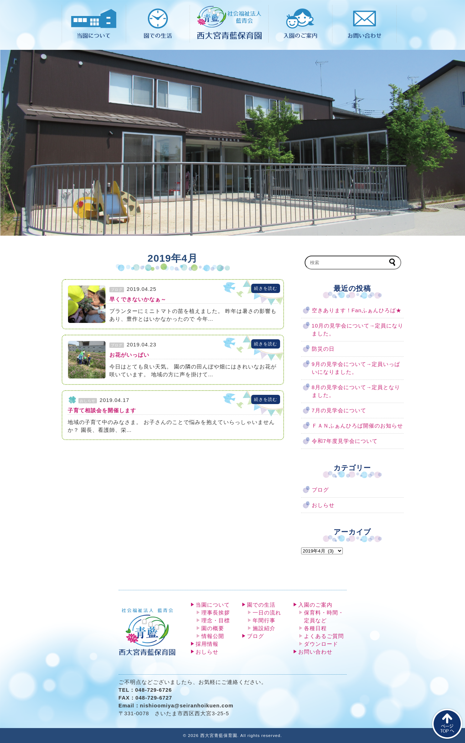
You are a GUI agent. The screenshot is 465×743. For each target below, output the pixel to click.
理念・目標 (215, 620)
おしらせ (323, 505)
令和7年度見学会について (345, 441)
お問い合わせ (315, 652)
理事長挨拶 (215, 613)
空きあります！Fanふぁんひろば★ (357, 310)
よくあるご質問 (324, 636)
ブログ (320, 490)
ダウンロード (321, 644)
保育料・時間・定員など (324, 616)
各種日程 (315, 628)
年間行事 (264, 620)
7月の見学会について (339, 410)
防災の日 (323, 349)
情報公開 (212, 636)
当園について (213, 605)
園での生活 (261, 605)
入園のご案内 (315, 605)
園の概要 (212, 628)
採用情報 (207, 644)
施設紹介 (264, 628)
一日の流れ (267, 613)
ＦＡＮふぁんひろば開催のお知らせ (357, 426)
